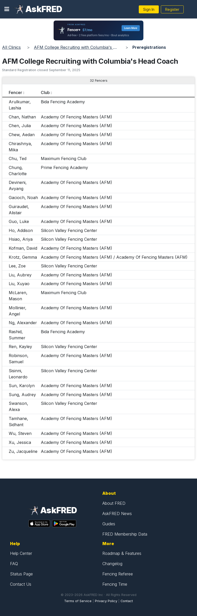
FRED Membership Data (124, 534)
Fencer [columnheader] (15, 92)
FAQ (14, 563)
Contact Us (20, 584)
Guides (108, 523)
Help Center (21, 553)
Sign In (148, 9)
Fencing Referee (117, 573)
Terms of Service (78, 601)
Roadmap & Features (121, 553)
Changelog (112, 563)
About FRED (113, 503)
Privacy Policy (106, 601)
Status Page (21, 573)
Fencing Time (114, 584)
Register (172, 9)
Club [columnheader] (45, 92)
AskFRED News (117, 513)
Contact (127, 601)
